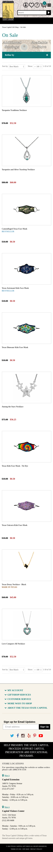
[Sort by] (17, 66)
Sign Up (44, 727)
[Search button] (48, 13)
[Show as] (37, 66)
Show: (30, 66)
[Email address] (21, 726)
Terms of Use (16, 849)
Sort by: (5, 66)
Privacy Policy (36, 849)
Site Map (25, 849)
